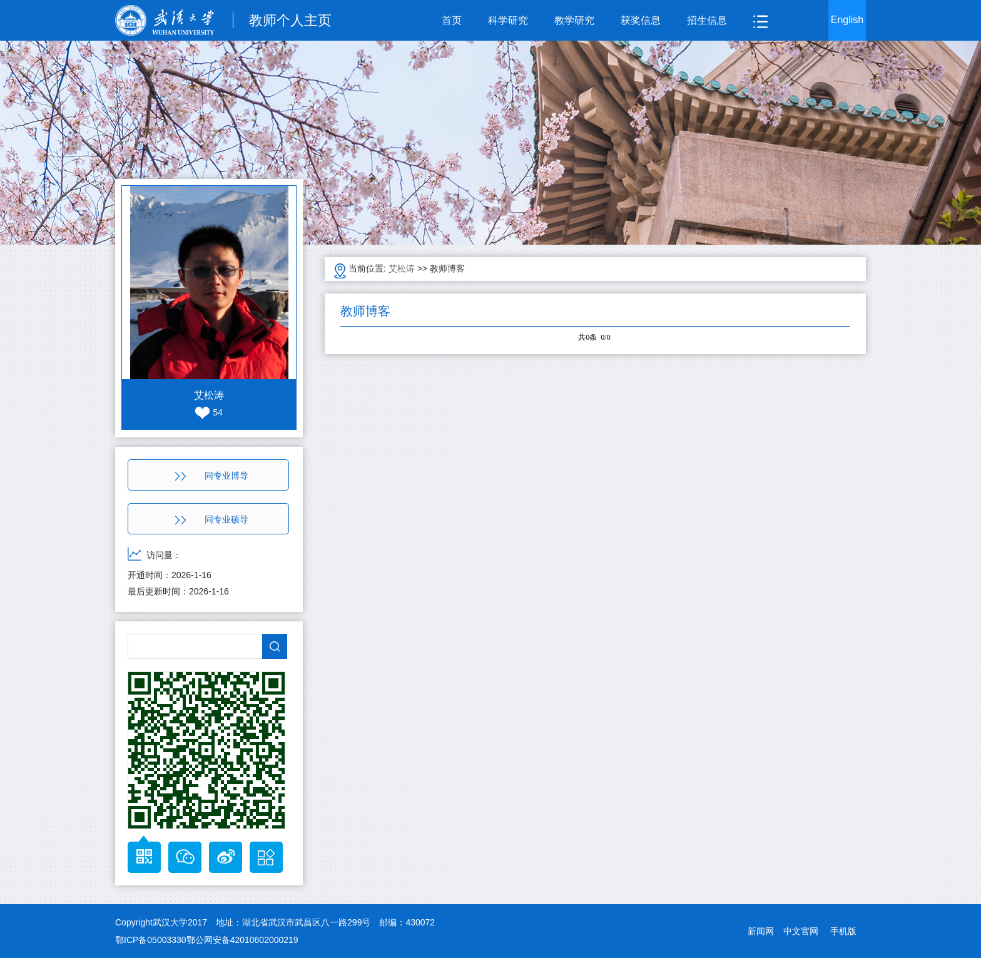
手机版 (843, 931)
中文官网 (800, 931)
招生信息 (707, 20)
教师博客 (447, 268)
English (847, 19)
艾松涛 (402, 268)
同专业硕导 (211, 519)
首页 (452, 20)
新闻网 (761, 931)
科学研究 (508, 20)
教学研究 (574, 20)
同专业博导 (211, 476)
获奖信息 (641, 20)
